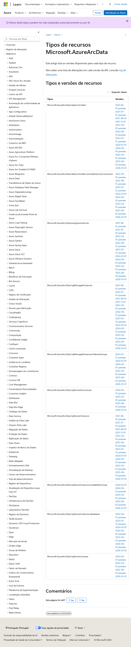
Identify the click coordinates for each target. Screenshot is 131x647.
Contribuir (80, 635)
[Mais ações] (125, 34)
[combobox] (21, 38)
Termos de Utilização (56, 639)
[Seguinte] (103, 4)
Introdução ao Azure (115, 12)
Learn (48, 34)
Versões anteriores (50, 635)
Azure (57, 34)
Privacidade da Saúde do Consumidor (22, 639)
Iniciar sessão (120, 4)
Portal (98, 12)
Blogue (66, 635)
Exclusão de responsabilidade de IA (20, 635)
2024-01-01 (120, 144)
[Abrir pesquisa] (110, 4)
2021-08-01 (120, 118)
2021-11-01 (120, 121)
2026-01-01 (120, 167)
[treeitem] (23, 45)
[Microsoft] (6, 4)
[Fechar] (38, 32)
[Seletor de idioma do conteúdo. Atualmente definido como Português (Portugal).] (17, 627)
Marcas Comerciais (79, 639)
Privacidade (94, 635)
